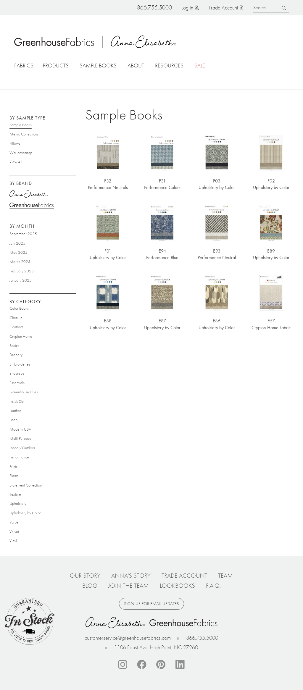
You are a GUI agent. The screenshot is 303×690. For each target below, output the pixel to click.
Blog (89, 585)
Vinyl (13, 540)
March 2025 (19, 261)
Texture (15, 494)
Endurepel (17, 373)
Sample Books (20, 124)
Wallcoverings (20, 152)
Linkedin (180, 664)
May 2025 (18, 252)
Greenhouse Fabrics (31, 205)
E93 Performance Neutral (217, 254)
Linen (13, 419)
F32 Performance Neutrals (108, 184)
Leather (15, 410)
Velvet (14, 531)
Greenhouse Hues (23, 392)
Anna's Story (131, 575)
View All (15, 161)
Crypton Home (20, 336)
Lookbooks (177, 585)
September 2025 (23, 233)
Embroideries (19, 364)
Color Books (19, 308)
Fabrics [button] (23, 65)
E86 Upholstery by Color (217, 324)
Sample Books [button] (98, 65)
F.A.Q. (213, 585)
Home (54, 41)
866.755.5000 (202, 637)
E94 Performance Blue (162, 254)
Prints (13, 466)
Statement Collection (25, 485)
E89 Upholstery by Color (271, 254)
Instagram (122, 664)
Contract (16, 326)
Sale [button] (199, 65)
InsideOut (17, 401)
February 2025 (21, 271)
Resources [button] (169, 65)
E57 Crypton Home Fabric (271, 324)
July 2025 (17, 243)
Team (225, 575)
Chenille (15, 317)
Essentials (17, 382)
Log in (187, 7)
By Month (22, 226)
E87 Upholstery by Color (162, 324)
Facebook (141, 664)
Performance (19, 457)
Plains (13, 475)
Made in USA (20, 429)
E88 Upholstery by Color (108, 324)
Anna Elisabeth (143, 41)
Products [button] (56, 65)
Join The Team (128, 585)
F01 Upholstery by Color (108, 254)
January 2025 (20, 280)
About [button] (136, 65)
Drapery (15, 354)
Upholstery (17, 503)
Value (13, 522)
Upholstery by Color (25, 513)
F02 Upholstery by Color (271, 184)
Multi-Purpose (20, 438)
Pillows (14, 143)
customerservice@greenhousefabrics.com (128, 637)
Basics (14, 345)
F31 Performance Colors (162, 184)
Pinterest (161, 664)
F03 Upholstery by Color (217, 184)
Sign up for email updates (151, 603)
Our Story (85, 575)
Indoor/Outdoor (22, 447)
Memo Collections (23, 134)
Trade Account (223, 7)
